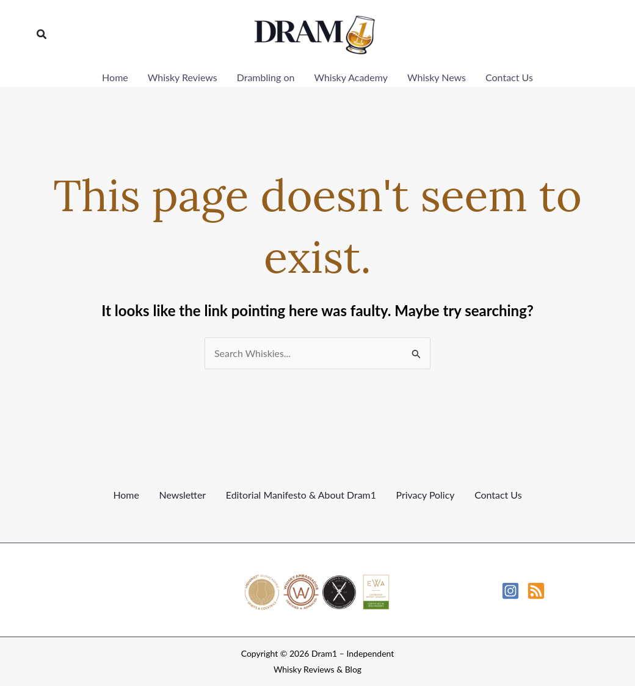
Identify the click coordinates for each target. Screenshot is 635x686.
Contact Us (498, 494)
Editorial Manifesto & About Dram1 (301, 494)
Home (126, 494)
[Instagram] (510, 591)
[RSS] (536, 591)
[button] (42, 34)
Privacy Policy (425, 494)
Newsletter (182, 494)
